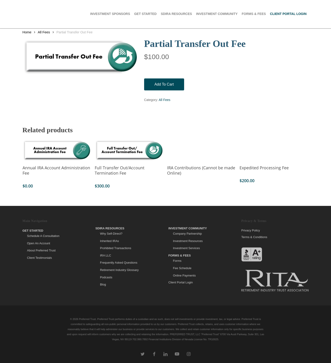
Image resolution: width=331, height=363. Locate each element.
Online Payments (184, 275)
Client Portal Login (180, 282)
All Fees (44, 32)
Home (27, 32)
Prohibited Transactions (115, 248)
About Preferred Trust (41, 250)
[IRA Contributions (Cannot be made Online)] (201, 150)
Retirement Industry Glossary (119, 270)
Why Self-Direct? (111, 233)
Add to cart (164, 84)
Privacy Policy (250, 230)
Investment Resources (188, 241)
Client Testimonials (39, 257)
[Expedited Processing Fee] (274, 150)
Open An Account (38, 243)
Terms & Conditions (254, 237)
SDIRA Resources (109, 228)
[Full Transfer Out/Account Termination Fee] (129, 150)
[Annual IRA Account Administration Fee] (57, 150)
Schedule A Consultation (43, 236)
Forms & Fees (179, 255)
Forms (177, 260)
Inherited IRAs (109, 241)
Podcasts (106, 277)
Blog (103, 284)
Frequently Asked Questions (118, 262)
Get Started (33, 230)
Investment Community (187, 228)
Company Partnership (187, 233)
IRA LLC (105, 255)
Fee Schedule (182, 268)
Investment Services (186, 248)
